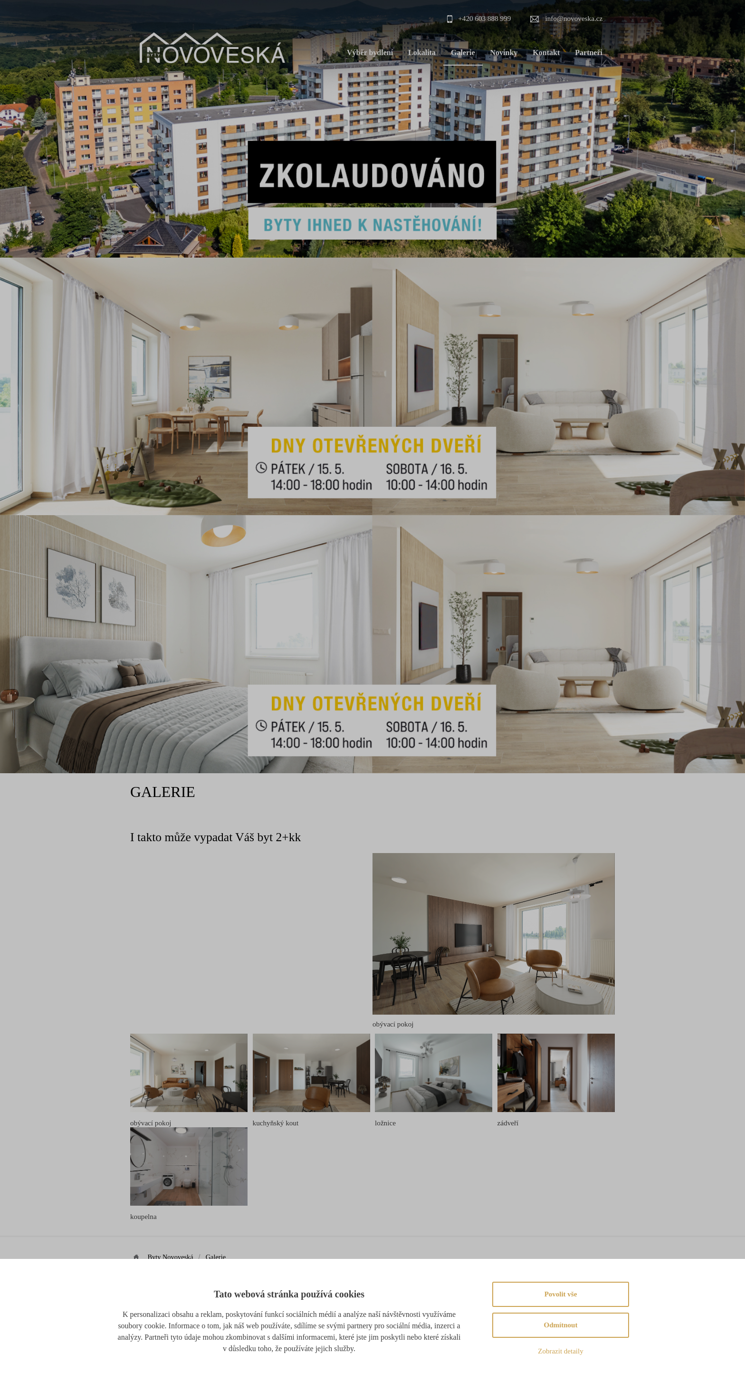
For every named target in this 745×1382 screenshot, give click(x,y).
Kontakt (546, 52)
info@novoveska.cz (574, 18)
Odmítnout (561, 1325)
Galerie (463, 52)
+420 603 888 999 (484, 18)
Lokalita (422, 52)
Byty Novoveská (171, 1257)
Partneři (588, 52)
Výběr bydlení (370, 52)
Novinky (504, 52)
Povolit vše (560, 1294)
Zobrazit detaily (560, 1351)
